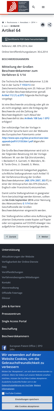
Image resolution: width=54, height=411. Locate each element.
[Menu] (44, 7)
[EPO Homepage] (18, 7)
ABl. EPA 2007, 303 (35, 180)
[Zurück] (11, 236)
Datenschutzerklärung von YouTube (17, 385)
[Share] (49, 24)
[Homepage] (3, 22)
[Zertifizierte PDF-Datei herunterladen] (24, 39)
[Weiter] (43, 236)
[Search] (34, 7)
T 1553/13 (25, 84)
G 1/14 (26, 203)
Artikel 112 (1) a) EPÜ (13, 95)
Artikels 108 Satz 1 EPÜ (36, 118)
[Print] (42, 24)
